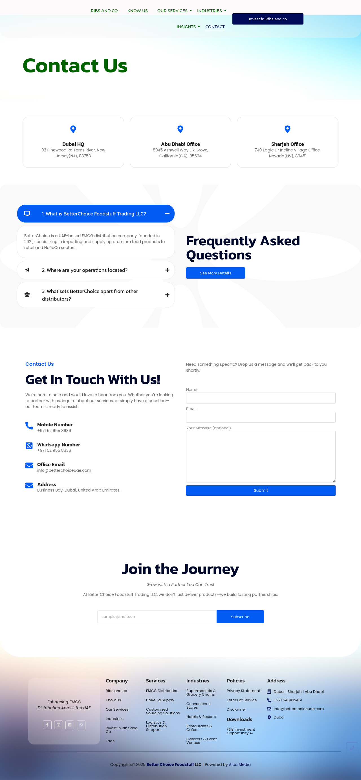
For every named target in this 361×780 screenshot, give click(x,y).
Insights (187, 26)
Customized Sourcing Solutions (163, 711)
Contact (214, 26)
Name (191, 390)
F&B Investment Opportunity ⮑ (241, 731)
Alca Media (240, 764)
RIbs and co (116, 690)
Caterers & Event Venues (201, 740)
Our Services (173, 10)
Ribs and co (104, 10)
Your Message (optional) (208, 428)
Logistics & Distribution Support (156, 726)
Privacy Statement (243, 690)
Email (191, 409)
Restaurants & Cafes (199, 727)
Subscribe (240, 616)
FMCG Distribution (162, 690)
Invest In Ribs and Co (122, 729)
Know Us (137, 10)
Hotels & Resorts (201, 716)
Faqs (110, 741)
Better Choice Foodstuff (170, 764)
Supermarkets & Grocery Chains (201, 692)
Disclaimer (236, 709)
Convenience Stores (198, 705)
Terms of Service (242, 700)
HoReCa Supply (160, 700)
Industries (210, 10)
